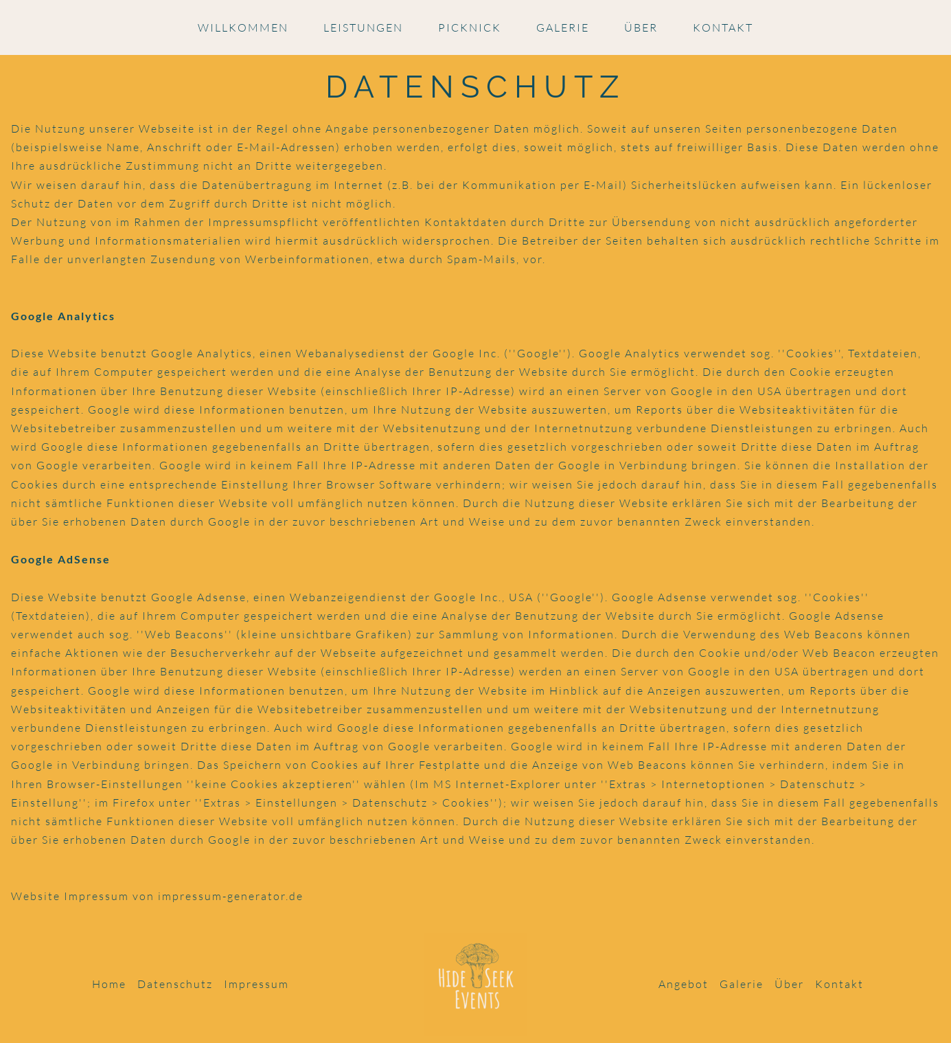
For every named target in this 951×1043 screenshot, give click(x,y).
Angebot (683, 984)
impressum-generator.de (230, 896)
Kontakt (723, 27)
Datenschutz (175, 984)
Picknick (469, 27)
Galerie (562, 27)
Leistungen (363, 27)
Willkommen (243, 27)
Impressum (256, 984)
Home (109, 984)
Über (641, 27)
